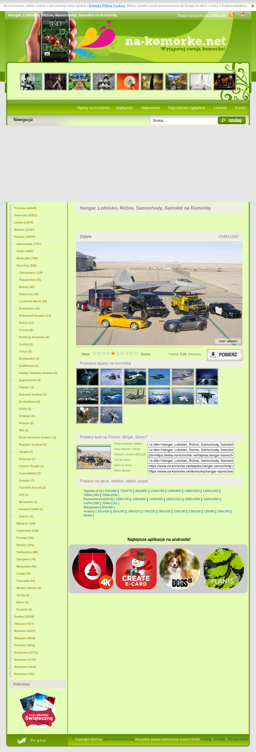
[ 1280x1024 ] (192, 491)
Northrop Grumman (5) (34, 337)
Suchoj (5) (26, 344)
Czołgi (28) (24, 573)
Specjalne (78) (26, 559)
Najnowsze (150, 107)
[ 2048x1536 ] (110, 495)
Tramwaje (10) (26, 580)
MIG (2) (24, 430)
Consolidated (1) (30, 473)
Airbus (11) (26, 322)
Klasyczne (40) (29, 294)
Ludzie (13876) (24, 222)
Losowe (220, 107)
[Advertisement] (128, 164)
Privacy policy (238, 739)
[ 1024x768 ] (157, 491)
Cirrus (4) (25, 351)
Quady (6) (23, 595)
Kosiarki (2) (24, 609)
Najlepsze (124, 107)
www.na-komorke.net (118, 739)
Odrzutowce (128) (31, 272)
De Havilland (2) (29, 401)
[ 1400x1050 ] (210, 491)
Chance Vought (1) (31, 466)
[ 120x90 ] (209, 511)
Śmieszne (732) (24, 673)
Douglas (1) (27, 480)
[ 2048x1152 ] (110, 503)
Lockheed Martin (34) (33, 301)
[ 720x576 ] (125, 491)
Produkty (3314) (24, 645)
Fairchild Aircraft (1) (32, 487)
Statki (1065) (25, 251)
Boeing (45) (27, 286)
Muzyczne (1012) (25, 666)
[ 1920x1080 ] (211, 499)
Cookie (206, 739)
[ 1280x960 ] (174, 491)
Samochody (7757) (29, 243)
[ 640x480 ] (110, 491)
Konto (240, 107)
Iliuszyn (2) (26, 423)
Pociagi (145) (25, 537)
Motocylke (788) (27, 258)
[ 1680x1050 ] (192, 499)
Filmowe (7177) (24, 623)
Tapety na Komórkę (93, 107)
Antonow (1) (27, 458)
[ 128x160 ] (179, 511)
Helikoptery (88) (27, 552)
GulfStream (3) (29, 365)
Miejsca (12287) (24, 229)
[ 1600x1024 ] (173, 499)
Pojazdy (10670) (24, 236)
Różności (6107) (25, 630)
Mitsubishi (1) (28, 501)
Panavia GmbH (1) (31, 509)
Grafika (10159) (24, 616)
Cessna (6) (26, 329)
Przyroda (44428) (25, 208)
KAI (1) (23, 494)
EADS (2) (25, 408)
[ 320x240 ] (118, 511)
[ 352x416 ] (103, 511)
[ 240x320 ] (133, 511)
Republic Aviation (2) (33, 444)
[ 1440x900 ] (155, 499)
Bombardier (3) (29, 358)
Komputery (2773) (26, 652)
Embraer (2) (27, 415)
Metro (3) (22, 602)
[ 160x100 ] (164, 511)
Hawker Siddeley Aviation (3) (38, 372)
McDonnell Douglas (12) (35, 315)
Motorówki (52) (27, 566)
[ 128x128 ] (194, 511)
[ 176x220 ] (148, 511)
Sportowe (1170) (25, 659)
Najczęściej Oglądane (186, 107)
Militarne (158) (26, 523)
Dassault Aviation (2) (33, 394)
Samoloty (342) (27, 265)
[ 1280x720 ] (122, 499)
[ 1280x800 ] (139, 499)
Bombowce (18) (29, 308)
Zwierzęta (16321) (25, 215)
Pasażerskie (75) (30, 279)
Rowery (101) (25, 544)
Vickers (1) (26, 516)
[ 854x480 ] (107, 507)
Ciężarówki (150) (28, 530)
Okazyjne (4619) (24, 638)
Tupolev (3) (26, 387)
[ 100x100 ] (223, 511)
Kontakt (219, 739)
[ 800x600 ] (141, 491)
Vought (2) (26, 451)
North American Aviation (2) (37, 437)
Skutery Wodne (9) (29, 587)
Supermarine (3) (30, 380)
